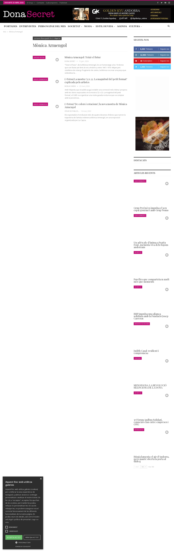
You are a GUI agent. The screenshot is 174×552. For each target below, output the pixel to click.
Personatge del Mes (52, 26)
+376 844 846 (128, 523)
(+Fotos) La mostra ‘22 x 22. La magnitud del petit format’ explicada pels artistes (96, 80)
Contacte (40, 2)
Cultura (134, 26)
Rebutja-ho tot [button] (32, 537)
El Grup (30, 2)
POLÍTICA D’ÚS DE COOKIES (104, 542)
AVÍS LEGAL (85, 542)
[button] (22, 542)
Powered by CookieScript (23, 546)
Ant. (137, 467)
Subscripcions (52, 2)
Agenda (122, 26)
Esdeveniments (40, 79)
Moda (88, 26)
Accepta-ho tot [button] (14, 537)
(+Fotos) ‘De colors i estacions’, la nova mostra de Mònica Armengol (96, 105)
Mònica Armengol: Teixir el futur (83, 57)
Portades (10, 26)
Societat (74, 26)
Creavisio (167, 548)
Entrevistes (27, 26)
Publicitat (63, 2)
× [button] (41, 479)
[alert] (23, 513)
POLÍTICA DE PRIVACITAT (66, 542)
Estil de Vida (104, 26)
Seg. (144, 467)
